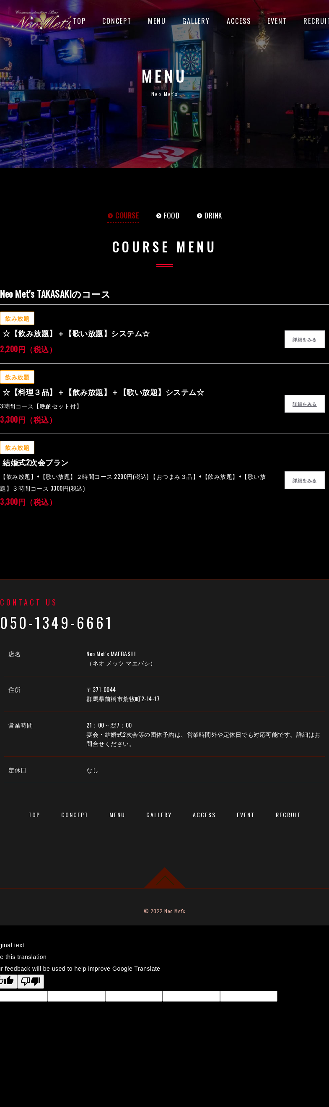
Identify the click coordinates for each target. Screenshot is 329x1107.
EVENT (277, 21)
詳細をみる (305, 339)
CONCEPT (117, 21)
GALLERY (196, 21)
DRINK (209, 215)
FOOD (167, 215)
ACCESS (239, 21)
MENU (157, 21)
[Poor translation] (30, 981)
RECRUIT (288, 814)
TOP (79, 21)
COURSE (123, 215)
